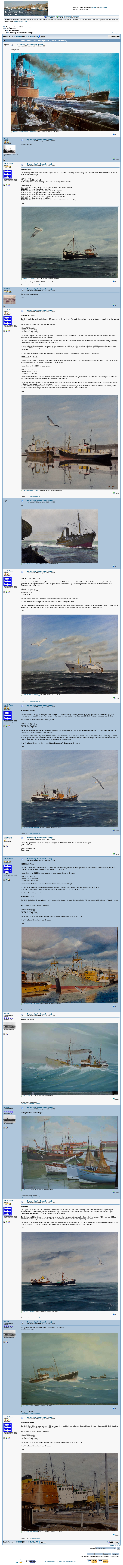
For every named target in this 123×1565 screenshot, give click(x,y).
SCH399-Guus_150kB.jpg (29, 278)
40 (28, 36)
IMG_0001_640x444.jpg (29, 563)
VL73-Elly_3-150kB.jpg (28, 1311)
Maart (5, 139)
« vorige (112, 33)
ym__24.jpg (25, 1405)
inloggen (94, 7)
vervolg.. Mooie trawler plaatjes (22, 33)
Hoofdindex (11, 29)
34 (14, 36)
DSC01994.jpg (26, 1189)
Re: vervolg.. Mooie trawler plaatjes (30, 44)
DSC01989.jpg (26, 1095)
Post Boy (6, 288)
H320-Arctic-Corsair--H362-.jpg (30, 490)
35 (17, 36)
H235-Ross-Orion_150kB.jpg (30, 1531)
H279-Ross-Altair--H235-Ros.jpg (31, 1003)
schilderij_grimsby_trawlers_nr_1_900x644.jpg (24, 131)
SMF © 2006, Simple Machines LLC (68, 1561)
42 (33, 36)
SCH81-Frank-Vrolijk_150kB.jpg (31, 695)
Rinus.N (6, 1013)
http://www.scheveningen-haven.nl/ (30, 1103)
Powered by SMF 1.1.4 (51, 1561)
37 (21, 36)
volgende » (117, 33)
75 (37, 36)
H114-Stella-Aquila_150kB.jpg (30, 827)
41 (31, 36)
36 (19, 36)
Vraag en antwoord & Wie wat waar (18, 27)
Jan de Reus (8, 164)
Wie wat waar (14, 31)
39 (26, 36)
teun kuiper (7, 837)
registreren (103, 7)
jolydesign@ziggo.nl (21, 21)
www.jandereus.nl (35, 285)
